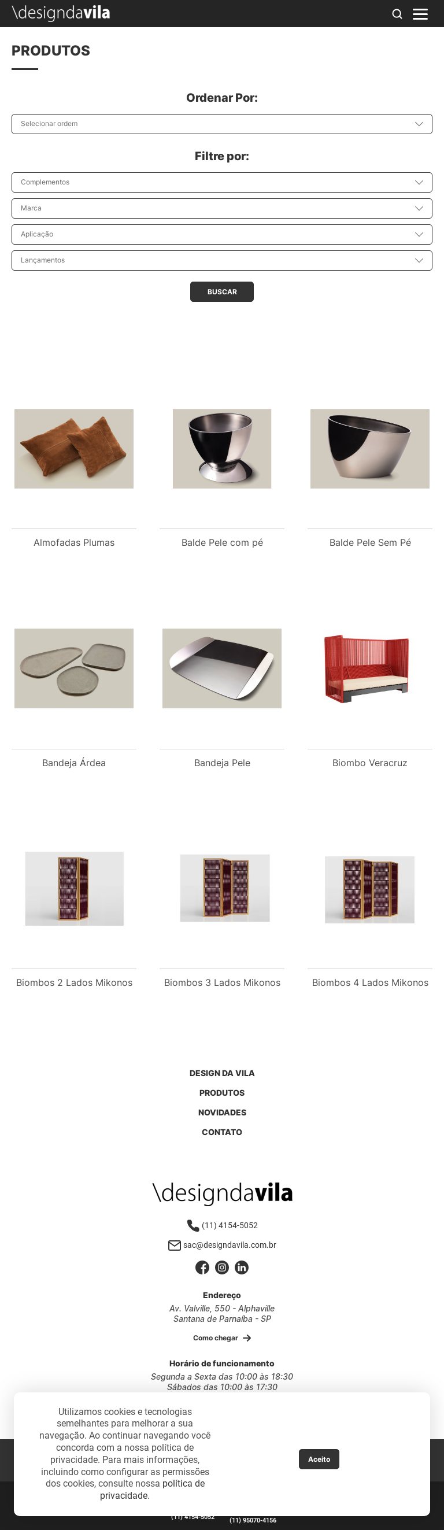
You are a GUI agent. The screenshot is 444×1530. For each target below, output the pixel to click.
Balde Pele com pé (222, 542)
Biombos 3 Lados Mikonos (222, 982)
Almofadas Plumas (74, 542)
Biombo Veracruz (370, 762)
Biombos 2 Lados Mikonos (74, 982)
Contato (222, 1132)
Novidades (222, 1112)
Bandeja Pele (222, 762)
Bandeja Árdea (74, 762)
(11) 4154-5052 (222, 1225)
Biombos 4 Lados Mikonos (370, 982)
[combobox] (222, 124)
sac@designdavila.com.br (222, 1245)
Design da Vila (222, 1073)
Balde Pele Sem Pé (370, 542)
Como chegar (222, 1338)
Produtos (222, 1092)
